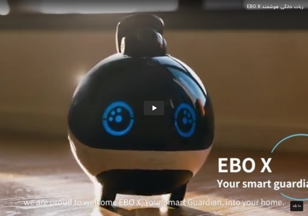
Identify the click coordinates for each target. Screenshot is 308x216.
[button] (154, 108)
